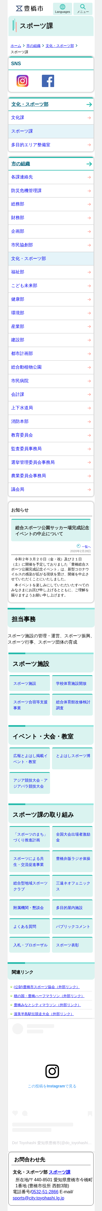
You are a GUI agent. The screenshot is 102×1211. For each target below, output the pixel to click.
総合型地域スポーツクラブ (30, 886)
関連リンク (22, 972)
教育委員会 (22, 435)
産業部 (17, 326)
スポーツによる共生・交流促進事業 (28, 861)
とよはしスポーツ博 (73, 755)
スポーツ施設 (24, 683)
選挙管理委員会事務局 (33, 462)
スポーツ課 (22, 131)
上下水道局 (22, 407)
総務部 (17, 204)
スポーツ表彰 (67, 945)
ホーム (16, 46)
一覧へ (84, 546)
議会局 (17, 489)
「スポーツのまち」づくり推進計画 (30, 837)
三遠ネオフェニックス (73, 886)
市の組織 (33, 46)
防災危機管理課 (26, 190)
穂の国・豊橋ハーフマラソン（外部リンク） (49, 996)
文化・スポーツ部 (60, 46)
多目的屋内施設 (69, 907)
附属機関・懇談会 (28, 907)
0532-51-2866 (44, 1191)
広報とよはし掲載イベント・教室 (30, 758)
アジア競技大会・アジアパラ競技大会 (30, 783)
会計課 (17, 394)
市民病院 (20, 380)
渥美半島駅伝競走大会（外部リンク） (44, 1014)
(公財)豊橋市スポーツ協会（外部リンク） (47, 987)
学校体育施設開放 (71, 683)
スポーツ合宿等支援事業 (30, 705)
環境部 (17, 312)
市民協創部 (22, 245)
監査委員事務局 (26, 448)
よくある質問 (24, 926)
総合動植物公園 (26, 367)
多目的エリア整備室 (30, 144)
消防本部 (20, 421)
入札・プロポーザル (30, 945)
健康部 (17, 299)
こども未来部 (24, 285)
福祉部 (17, 272)
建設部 (17, 339)
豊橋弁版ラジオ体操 (73, 858)
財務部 (17, 217)
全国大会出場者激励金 (73, 837)
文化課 (17, 117)
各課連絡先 (22, 177)
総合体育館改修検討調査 (73, 705)
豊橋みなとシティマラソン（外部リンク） (47, 1005)
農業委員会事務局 (28, 475)
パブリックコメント (73, 926)
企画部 (17, 231)
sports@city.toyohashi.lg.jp (38, 1198)
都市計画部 (22, 353)
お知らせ (20, 510)
